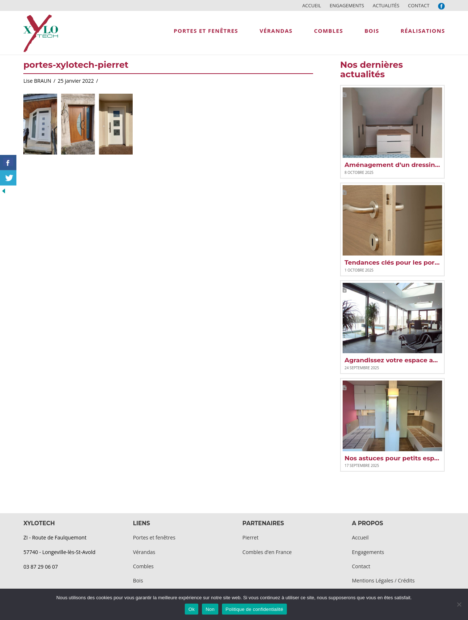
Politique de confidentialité (254, 609)
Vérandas (144, 552)
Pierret (250, 537)
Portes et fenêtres (154, 537)
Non (210, 609)
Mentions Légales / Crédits (383, 580)
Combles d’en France (267, 552)
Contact (418, 5)
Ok (191, 609)
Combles (143, 566)
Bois (138, 580)
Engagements (346, 5)
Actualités (386, 5)
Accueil (311, 5)
